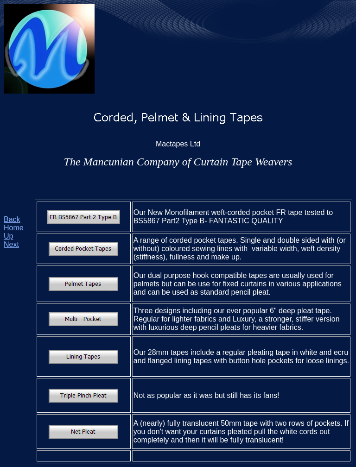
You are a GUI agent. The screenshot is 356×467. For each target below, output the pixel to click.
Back (12, 219)
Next (11, 244)
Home (14, 228)
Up (8, 236)
